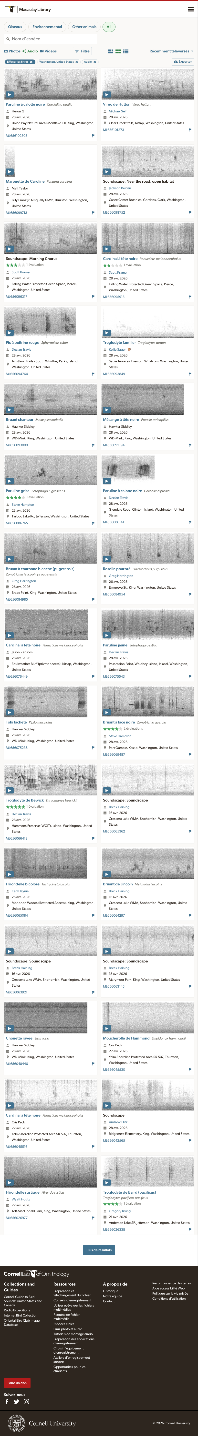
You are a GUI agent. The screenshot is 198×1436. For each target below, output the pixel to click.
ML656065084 (17, 915)
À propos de (115, 1284)
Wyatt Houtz (21, 1199)
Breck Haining (119, 807)
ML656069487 (114, 754)
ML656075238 (17, 748)
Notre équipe (112, 1296)
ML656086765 (17, 523)
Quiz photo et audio (67, 1329)
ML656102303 (16, 136)
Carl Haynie (20, 891)
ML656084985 (17, 599)
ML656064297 (114, 915)
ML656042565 (114, 1140)
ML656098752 (114, 212)
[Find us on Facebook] (7, 1402)
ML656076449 (17, 676)
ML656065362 (114, 831)
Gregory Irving (120, 1211)
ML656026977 (17, 1218)
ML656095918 (114, 297)
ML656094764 (17, 374)
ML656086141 (113, 522)
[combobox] (54, 39)
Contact (109, 1301)
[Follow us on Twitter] (17, 1402)
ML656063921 (16, 992)
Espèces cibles (63, 1324)
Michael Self (117, 111)
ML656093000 (17, 445)
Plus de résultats (99, 1250)
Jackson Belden (120, 188)
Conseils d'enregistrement (72, 1300)
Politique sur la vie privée (170, 1293)
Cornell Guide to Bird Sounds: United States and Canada (23, 1301)
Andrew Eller (118, 1122)
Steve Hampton (23, 504)
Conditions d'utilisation (169, 1298)
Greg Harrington (24, 581)
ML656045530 (114, 1069)
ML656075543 (114, 676)
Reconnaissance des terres (171, 1283)
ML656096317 (16, 296)
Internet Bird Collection (20, 1315)
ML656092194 (114, 445)
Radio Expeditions (17, 1310)
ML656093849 (114, 374)
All (109, 27)
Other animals (84, 27)
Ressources (64, 1284)
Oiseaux (15, 27)
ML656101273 (113, 130)
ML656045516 (16, 1147)
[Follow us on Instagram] (26, 1402)
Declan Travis (21, 349)
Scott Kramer (21, 272)
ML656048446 (17, 1064)
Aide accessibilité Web (168, 1288)
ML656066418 (16, 838)
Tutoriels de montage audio (73, 1334)
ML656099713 (16, 213)
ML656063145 (114, 986)
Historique (110, 1291)
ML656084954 (114, 594)
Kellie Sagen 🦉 (120, 349)
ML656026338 (114, 1229)
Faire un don (17, 1383)
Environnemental (47, 27)
